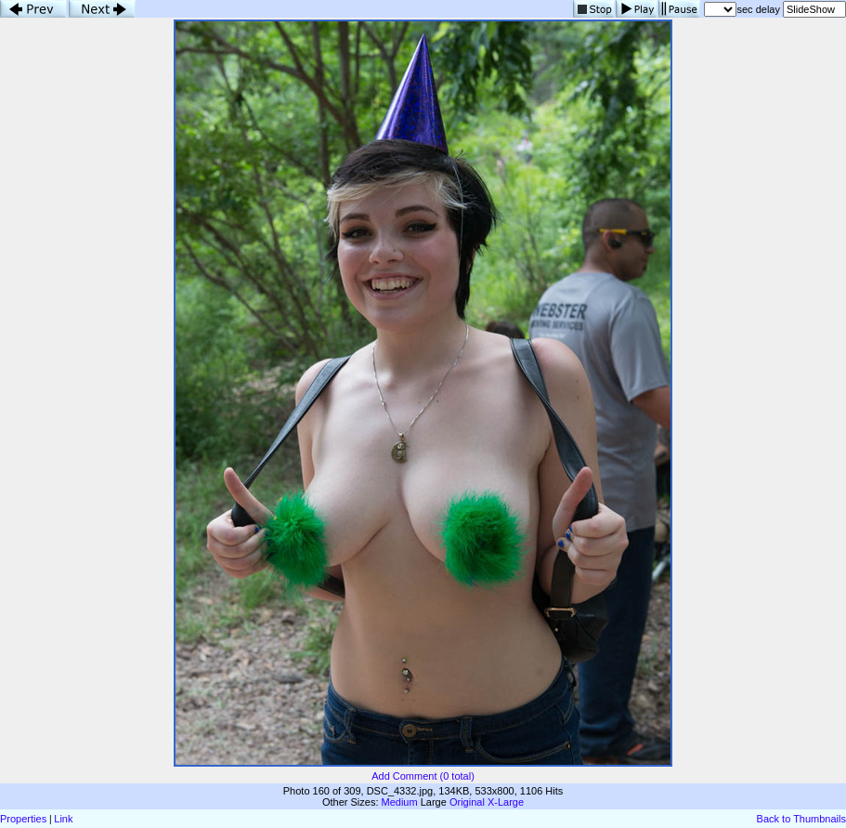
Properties (23, 818)
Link (63, 818)
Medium (400, 802)
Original (467, 802)
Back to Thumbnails (801, 818)
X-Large (506, 802)
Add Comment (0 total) (423, 776)
